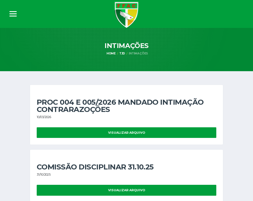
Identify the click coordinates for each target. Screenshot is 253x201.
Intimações (138, 53)
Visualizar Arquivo (126, 133)
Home (111, 53)
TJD (122, 53)
